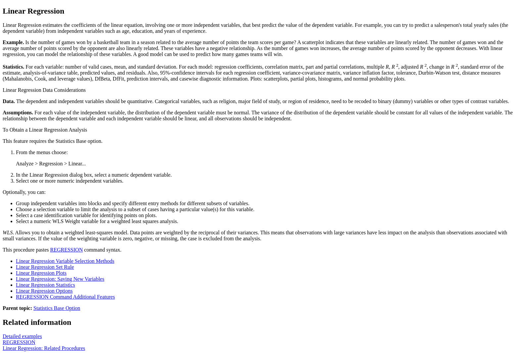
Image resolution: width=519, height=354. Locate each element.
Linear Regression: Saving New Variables (60, 279)
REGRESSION (66, 250)
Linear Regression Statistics (45, 285)
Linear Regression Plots (41, 273)
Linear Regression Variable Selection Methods (65, 261)
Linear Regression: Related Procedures (44, 348)
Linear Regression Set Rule (45, 267)
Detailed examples (22, 336)
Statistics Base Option (56, 308)
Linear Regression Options (44, 291)
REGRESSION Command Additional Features (65, 297)
